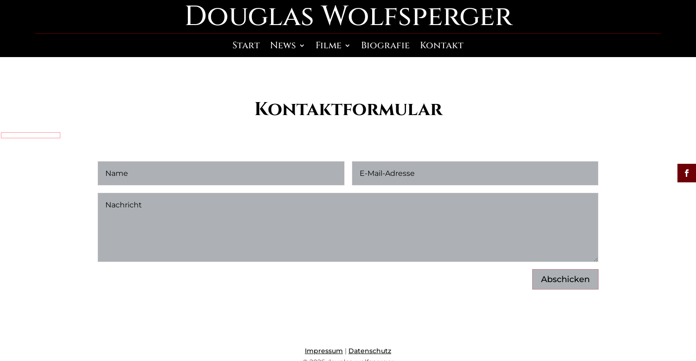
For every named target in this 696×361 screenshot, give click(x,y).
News (283, 47)
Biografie (385, 47)
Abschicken (565, 279)
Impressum (324, 351)
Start (246, 47)
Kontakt (442, 47)
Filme (329, 47)
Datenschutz (369, 351)
